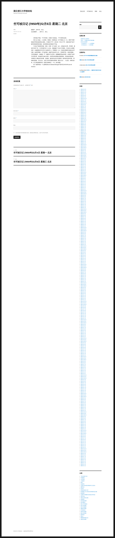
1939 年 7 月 (83, 401)
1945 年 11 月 (83, 284)
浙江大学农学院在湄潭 (89, 60)
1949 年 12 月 (83, 209)
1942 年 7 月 (83, 346)
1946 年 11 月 (83, 266)
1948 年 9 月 (83, 232)
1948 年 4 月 (83, 240)
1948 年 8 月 (83, 233)
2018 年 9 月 (83, 135)
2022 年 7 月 (83, 100)
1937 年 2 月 (83, 445)
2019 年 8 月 (83, 121)
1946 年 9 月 (83, 269)
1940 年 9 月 (83, 379)
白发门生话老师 (84, 42)
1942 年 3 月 (83, 352)
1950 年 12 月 (83, 190)
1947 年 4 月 (83, 258)
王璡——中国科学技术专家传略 (87, 40)
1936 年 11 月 (83, 450)
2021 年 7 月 (83, 106)
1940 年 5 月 (83, 385)
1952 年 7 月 (83, 161)
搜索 (80, 24)
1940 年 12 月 (83, 375)
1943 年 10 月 (83, 322)
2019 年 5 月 (83, 126)
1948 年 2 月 (83, 243)
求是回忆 (82, 499)
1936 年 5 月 (83, 459)
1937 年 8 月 (83, 436)
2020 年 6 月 (83, 112)
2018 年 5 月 (83, 140)
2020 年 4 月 (83, 115)
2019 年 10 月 (83, 120)
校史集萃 (82, 493)
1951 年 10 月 (83, 175)
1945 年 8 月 (83, 289)
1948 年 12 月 (83, 227)
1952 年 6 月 (83, 163)
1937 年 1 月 (83, 447)
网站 (14, 125)
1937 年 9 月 (83, 435)
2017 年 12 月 (83, 144)
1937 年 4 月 (83, 442)
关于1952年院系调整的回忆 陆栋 (90, 55)
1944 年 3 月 (83, 315)
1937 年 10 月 (83, 433)
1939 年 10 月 (83, 396)
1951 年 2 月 (83, 187)
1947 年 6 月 (83, 255)
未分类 (82, 488)
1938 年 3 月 (83, 425)
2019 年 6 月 (83, 124)
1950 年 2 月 (83, 206)
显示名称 (16, 111)
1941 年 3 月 (83, 370)
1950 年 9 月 (83, 195)
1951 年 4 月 (83, 184)
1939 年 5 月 (83, 404)
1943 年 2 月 (83, 335)
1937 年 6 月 (83, 439)
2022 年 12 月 (83, 98)
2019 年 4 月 (83, 127)
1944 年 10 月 (83, 304)
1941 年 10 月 (83, 359)
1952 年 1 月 (83, 170)
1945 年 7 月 (83, 290)
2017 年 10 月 (83, 147)
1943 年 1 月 (83, 336)
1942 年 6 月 (83, 347)
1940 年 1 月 (83, 392)
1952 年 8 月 (83, 160)
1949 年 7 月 (83, 216)
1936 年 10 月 (83, 452)
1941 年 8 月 (83, 362)
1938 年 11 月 (83, 413)
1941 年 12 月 (83, 356)
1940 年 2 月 (83, 390)
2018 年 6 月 (83, 138)
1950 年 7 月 (83, 198)
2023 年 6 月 (83, 95)
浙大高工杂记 (87, 77)
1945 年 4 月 (83, 295)
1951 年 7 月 (83, 180)
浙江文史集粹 (83, 507)
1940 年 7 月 (83, 382)
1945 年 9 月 (83, 287)
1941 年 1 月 (83, 373)
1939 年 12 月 (83, 393)
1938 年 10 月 (83, 415)
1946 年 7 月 (83, 272)
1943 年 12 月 (83, 319)
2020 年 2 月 (83, 117)
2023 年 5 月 (83, 97)
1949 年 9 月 (83, 213)
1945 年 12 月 (83, 283)
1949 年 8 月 (83, 215)
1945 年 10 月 (83, 286)
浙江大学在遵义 (84, 504)
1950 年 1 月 (83, 207)
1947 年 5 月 (83, 256)
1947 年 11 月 (83, 247)
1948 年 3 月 (83, 241)
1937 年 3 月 (83, 444)
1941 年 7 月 (83, 364)
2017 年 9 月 (83, 149)
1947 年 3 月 (83, 259)
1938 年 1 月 (83, 428)
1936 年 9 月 (83, 453)
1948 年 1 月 (83, 244)
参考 (82, 482)
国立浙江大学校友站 (22, 11)
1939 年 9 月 (83, 398)
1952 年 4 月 (83, 166)
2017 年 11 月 (83, 146)
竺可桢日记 (90, 11)
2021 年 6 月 (83, 107)
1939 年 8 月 (83, 399)
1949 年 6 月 (83, 218)
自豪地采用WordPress (28, 531)
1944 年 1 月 (83, 318)
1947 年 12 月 (83, 246)
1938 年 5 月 (83, 422)
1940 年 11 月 (83, 376)
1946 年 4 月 (83, 276)
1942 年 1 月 (83, 355)
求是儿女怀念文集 (84, 497)
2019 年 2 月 (83, 130)
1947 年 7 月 (83, 253)
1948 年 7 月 (83, 235)
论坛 (100, 11)
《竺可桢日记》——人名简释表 (87, 43)
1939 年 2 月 (83, 409)
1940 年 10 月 (83, 378)
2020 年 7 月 (83, 110)
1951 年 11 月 (83, 173)
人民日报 (82, 479)
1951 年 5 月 (83, 183)
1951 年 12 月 (83, 172)
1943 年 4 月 (83, 332)
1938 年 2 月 (83, 427)
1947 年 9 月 (83, 250)
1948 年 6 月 (83, 236)
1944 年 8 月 (83, 307)
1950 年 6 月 (83, 200)
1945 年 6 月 (83, 292)
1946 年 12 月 (83, 264)
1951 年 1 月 (83, 189)
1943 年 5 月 (83, 330)
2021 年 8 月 (83, 104)
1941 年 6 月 (83, 365)
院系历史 (82, 514)
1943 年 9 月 (83, 324)
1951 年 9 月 (83, 177)
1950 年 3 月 (83, 204)
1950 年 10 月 (83, 193)
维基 (96, 11)
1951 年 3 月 (83, 186)
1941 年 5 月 (83, 367)
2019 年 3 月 (83, 129)
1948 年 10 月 (83, 230)
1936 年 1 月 (83, 465)
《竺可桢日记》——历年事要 (87, 45)
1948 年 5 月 (83, 238)
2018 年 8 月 (83, 137)
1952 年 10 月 (83, 157)
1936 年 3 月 (83, 462)
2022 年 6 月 (83, 101)
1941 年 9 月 (83, 361)
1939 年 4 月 (83, 405)
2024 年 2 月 (83, 92)
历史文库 (82, 11)
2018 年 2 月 (83, 143)
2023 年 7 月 (83, 94)
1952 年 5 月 (83, 164)
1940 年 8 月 (83, 381)
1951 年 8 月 (83, 178)
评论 (15, 88)
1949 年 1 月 (83, 226)
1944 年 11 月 (83, 302)
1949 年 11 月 (83, 210)
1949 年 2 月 (83, 224)
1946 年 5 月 (83, 275)
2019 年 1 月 (83, 132)
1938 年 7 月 (83, 419)
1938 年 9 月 (83, 416)
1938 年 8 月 (83, 418)
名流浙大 (82, 484)
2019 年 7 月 (83, 123)
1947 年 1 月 (83, 263)
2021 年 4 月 (83, 109)
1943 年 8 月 (83, 326)
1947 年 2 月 (83, 261)
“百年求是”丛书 (84, 476)
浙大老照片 (83, 502)
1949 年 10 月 (83, 212)
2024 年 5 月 (83, 90)
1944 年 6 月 (83, 310)
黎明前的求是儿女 (84, 517)
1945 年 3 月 (83, 296)
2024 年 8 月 (83, 89)
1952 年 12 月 (83, 153)
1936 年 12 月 (83, 448)
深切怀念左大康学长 (85, 38)
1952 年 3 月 (83, 167)
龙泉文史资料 (83, 519)
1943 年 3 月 (83, 333)
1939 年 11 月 (83, 395)
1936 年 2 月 (83, 464)
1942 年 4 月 (83, 350)
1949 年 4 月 (83, 221)
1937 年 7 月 (83, 438)
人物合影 (82, 481)
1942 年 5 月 (83, 349)
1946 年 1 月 (83, 281)
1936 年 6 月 (83, 458)
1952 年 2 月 (83, 169)
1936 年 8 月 (83, 455)
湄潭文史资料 (83, 508)
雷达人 (82, 516)
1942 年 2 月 (83, 353)
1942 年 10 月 (83, 341)
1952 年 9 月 (83, 158)
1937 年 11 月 (83, 432)
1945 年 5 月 (83, 293)
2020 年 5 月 (83, 114)
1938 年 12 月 (83, 412)
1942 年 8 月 (83, 344)
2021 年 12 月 (83, 103)
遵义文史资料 (83, 513)
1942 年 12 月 (83, 338)
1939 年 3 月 (83, 407)
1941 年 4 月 (83, 369)
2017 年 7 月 (83, 150)
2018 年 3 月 (83, 141)
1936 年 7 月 (83, 456)
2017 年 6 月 (83, 152)
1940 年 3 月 (83, 389)
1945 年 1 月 (83, 299)
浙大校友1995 (84, 500)
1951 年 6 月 (83, 181)
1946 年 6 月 (83, 273)
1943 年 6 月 (83, 329)
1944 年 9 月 (83, 306)
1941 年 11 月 (83, 358)
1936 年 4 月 (83, 461)
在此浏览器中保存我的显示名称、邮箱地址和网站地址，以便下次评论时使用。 (32, 132)
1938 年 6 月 (83, 421)
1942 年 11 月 (83, 339)
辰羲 (14, 29)
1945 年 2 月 (83, 298)
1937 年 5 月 (83, 441)
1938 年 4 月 (83, 424)
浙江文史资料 (83, 505)
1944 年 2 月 (83, 316)
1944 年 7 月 (83, 309)
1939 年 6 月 (83, 402)
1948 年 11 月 (83, 229)
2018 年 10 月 (83, 133)
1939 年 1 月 (83, 410)
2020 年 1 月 (83, 118)
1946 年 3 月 (83, 278)
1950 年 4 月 (83, 203)
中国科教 (82, 477)
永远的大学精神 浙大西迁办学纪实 (88, 494)
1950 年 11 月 (83, 192)
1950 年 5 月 (83, 201)
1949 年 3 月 (83, 223)
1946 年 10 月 (83, 267)
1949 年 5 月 (83, 220)
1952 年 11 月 (83, 155)
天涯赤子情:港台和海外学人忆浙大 (88, 485)
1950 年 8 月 (83, 196)
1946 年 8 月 (83, 270)
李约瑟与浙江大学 (84, 490)
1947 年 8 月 (83, 252)
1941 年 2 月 (83, 372)
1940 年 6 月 (83, 384)
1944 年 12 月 (83, 301)
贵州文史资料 (83, 511)
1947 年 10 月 (83, 249)
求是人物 (82, 496)
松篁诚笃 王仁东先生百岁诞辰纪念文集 (89, 491)
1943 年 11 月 (83, 321)
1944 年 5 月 (83, 312)
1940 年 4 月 (83, 387)
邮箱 (15, 118)
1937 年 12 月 (83, 430)
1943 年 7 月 (83, 327)
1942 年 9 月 (83, 342)
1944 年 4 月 (83, 313)
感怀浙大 (82, 487)
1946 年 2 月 (83, 279)
